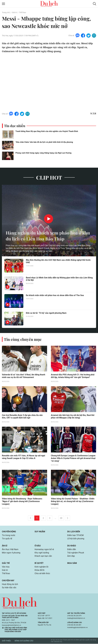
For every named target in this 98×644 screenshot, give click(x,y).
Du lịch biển (73, 532)
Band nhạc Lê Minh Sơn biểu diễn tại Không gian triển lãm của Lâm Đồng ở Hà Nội (59, 278)
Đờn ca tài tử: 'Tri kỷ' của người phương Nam (46, 313)
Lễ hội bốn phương (75, 539)
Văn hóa (5, 567)
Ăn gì (4, 546)
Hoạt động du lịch (10, 584)
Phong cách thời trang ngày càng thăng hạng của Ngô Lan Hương (43, 153)
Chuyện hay (8, 581)
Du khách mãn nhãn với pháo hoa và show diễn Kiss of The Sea (55, 295)
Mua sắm (72, 563)
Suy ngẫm (40, 532)
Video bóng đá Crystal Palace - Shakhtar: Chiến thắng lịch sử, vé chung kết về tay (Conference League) (72, 502)
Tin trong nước (8, 535)
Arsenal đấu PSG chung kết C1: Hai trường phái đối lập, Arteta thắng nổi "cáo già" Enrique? (72, 376)
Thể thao (22, 12)
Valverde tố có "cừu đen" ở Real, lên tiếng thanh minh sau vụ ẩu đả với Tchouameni (23, 376)
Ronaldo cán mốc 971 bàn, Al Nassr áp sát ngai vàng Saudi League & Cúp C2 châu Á (23, 457)
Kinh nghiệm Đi (41, 567)
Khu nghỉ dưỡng (42, 553)
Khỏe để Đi (39, 570)
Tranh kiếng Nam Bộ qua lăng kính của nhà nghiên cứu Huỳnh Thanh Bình (46, 131)
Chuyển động (9, 532)
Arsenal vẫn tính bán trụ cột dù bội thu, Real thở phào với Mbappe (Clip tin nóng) (72, 416)
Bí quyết (39, 563)
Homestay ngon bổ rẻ (44, 549)
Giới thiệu (6, 641)
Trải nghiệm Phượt (75, 553)
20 (61, 518)
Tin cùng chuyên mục (23, 339)
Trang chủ (6, 12)
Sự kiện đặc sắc (9, 588)
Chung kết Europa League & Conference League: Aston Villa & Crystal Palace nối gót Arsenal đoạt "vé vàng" (73, 458)
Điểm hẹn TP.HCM (75, 535)
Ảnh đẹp (71, 556)
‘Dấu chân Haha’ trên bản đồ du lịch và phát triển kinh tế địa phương (44, 142)
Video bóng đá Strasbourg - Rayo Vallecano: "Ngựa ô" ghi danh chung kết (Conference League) (22, 502)
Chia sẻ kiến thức (42, 573)
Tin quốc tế (7, 539)
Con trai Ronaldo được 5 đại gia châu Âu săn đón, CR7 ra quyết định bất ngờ (22, 416)
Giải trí (14, 12)
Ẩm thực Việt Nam (10, 549)
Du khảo (71, 546)
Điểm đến (71, 549)
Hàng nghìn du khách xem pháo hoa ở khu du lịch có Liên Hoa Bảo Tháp (45, 236)
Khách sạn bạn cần (43, 556)
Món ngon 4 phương (11, 553)
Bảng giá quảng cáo (24, 641)
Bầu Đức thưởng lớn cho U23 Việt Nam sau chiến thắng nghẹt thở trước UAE (58, 261)
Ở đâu (38, 546)
